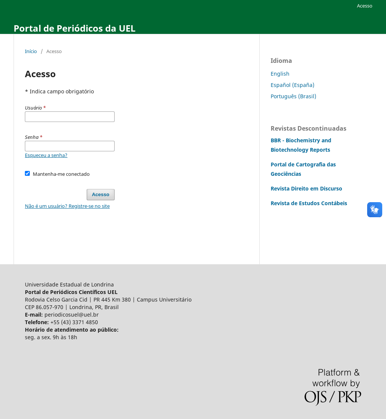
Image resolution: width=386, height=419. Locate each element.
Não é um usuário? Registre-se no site (67, 206)
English (280, 73)
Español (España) (292, 84)
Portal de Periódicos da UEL (75, 28)
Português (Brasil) (293, 96)
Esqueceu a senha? (46, 155)
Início (31, 51)
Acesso (364, 5)
